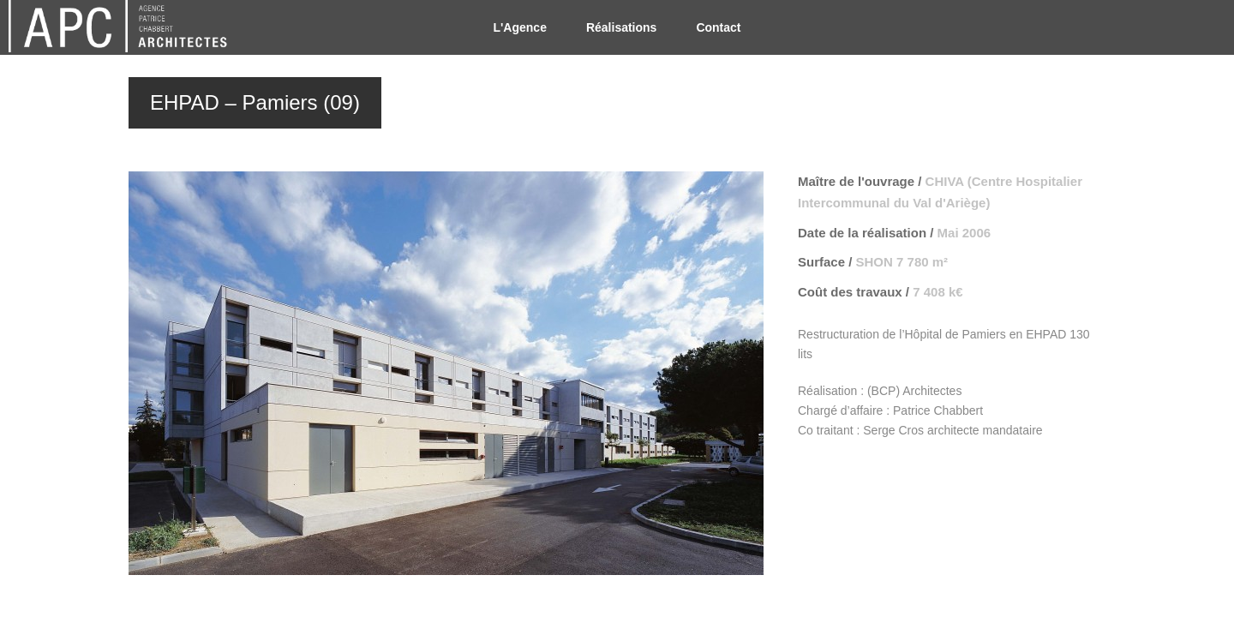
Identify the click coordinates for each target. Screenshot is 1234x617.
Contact (718, 27)
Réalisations (621, 27)
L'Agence (519, 27)
